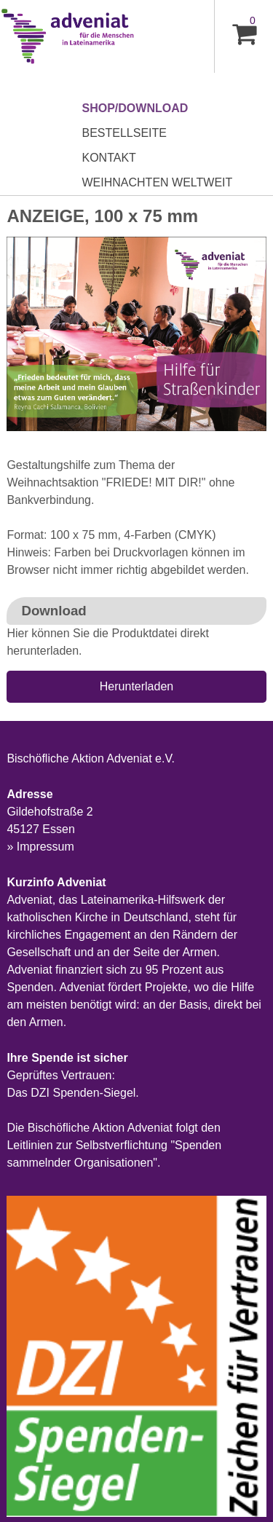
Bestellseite (124, 133)
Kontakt (109, 157)
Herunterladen (136, 686)
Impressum (45, 846)
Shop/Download (135, 108)
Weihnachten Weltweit (157, 182)
